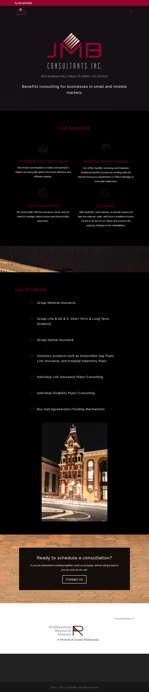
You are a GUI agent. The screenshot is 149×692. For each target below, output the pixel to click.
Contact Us (74, 579)
